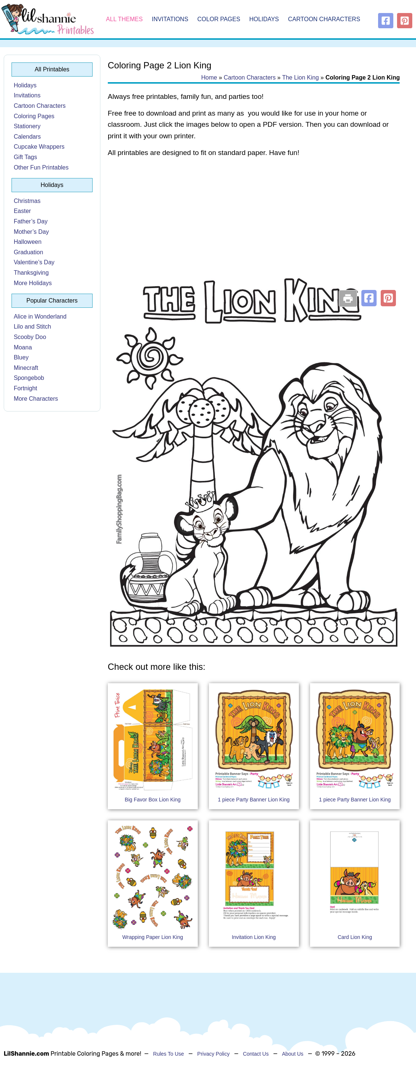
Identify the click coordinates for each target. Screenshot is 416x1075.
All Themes (124, 19)
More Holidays (33, 283)
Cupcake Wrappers (39, 146)
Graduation (28, 252)
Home (209, 77)
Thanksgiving (31, 272)
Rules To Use (168, 1054)
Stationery (27, 126)
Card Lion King (355, 937)
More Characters (36, 399)
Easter (22, 211)
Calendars (27, 136)
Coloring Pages (34, 116)
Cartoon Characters (324, 19)
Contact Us (255, 1054)
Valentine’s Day (34, 262)
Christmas (27, 201)
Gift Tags (25, 157)
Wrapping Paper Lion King (152, 937)
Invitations (170, 19)
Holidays (264, 19)
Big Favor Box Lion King (153, 800)
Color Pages (218, 19)
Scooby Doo (30, 337)
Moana (23, 347)
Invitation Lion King (253, 937)
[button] (369, 298)
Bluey (21, 357)
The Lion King (300, 77)
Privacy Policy (213, 1054)
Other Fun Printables (41, 167)
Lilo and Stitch (32, 326)
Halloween (28, 242)
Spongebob (29, 378)
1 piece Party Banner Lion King (254, 800)
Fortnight (25, 388)
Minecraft (26, 368)
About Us (292, 1054)
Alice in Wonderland (40, 316)
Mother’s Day (31, 232)
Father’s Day (31, 221)
